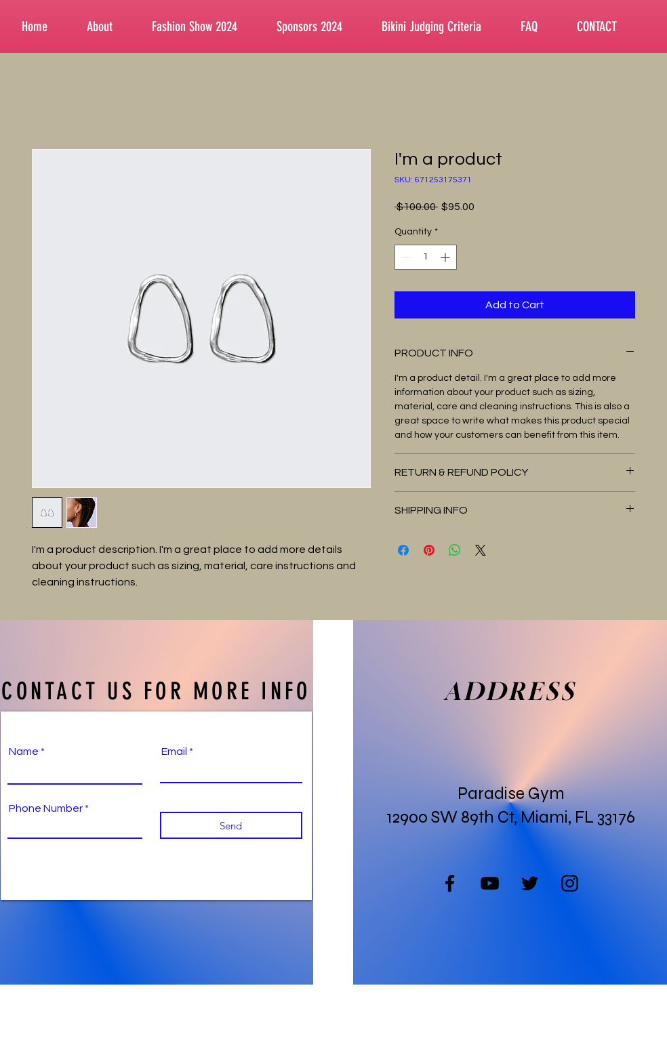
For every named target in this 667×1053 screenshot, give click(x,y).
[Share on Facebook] (403, 550)
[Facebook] (450, 883)
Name (24, 751)
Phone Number (46, 808)
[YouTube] (490, 883)
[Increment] (446, 257)
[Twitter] (530, 883)
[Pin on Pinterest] (429, 550)
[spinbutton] (425, 257)
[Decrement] (405, 257)
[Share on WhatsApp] (455, 550)
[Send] (231, 825)
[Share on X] (480, 550)
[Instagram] (570, 883)
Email (174, 751)
